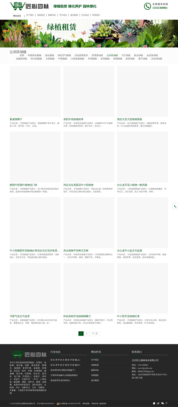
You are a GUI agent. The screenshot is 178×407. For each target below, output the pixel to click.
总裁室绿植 (21, 58)
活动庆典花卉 (81, 55)
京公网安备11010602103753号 (69, 404)
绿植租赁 (95, 365)
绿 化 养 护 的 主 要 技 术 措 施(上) (65, 360)
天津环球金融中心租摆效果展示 (64, 375)
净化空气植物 (64, 55)
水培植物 (105, 58)
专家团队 (95, 375)
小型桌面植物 (77, 58)
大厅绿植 (126, 55)
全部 (22, 55)
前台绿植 (138, 55)
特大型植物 (36, 58)
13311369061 (160, 7)
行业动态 (55, 352)
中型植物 (62, 58)
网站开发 (95, 404)
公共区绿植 (112, 55)
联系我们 (137, 352)
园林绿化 (95, 370)
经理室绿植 (97, 55)
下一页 (95, 333)
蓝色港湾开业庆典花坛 (60, 380)
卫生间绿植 (156, 58)
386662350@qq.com (146, 371)
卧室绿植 (130, 58)
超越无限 (102, 404)
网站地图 (86, 404)
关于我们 (95, 360)
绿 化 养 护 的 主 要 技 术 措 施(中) (65, 365)
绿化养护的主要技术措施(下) (62, 370)
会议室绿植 (152, 55)
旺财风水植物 (34, 55)
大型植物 (50, 58)
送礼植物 (49, 55)
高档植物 (117, 58)
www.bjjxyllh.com (145, 368)
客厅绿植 (142, 58)
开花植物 (92, 58)
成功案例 (95, 380)
